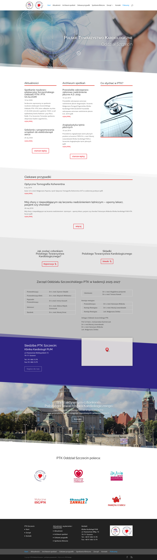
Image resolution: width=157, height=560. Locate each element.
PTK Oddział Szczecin (36, 557)
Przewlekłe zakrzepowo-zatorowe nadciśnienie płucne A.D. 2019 (75, 92)
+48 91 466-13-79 (91, 540)
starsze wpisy (40, 150)
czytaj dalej (28, 121)
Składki (105, 261)
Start (49, 5)
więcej (78, 226)
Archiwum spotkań (68, 5)
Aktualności (56, 5)
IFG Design (68, 557)
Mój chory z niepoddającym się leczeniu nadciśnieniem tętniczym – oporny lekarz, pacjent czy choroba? (73, 203)
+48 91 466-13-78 (91, 537)
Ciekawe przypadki (83, 5)
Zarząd (109, 5)
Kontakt (118, 5)
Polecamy (126, 5)
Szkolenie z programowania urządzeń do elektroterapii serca (39, 132)
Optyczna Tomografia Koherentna (44, 184)
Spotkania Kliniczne (98, 5)
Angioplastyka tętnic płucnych (73, 125)
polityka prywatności (50, 557)
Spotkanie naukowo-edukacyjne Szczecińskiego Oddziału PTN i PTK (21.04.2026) (39, 93)
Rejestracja (49, 264)
